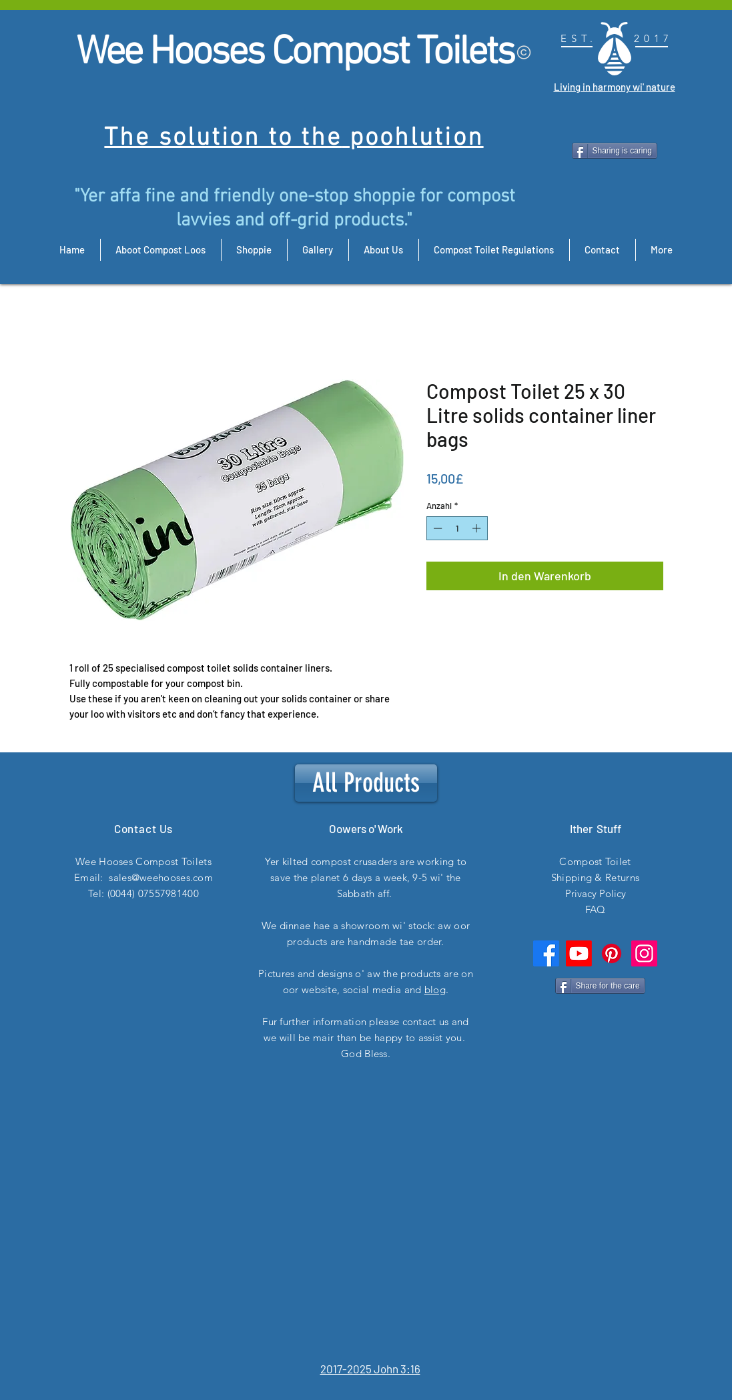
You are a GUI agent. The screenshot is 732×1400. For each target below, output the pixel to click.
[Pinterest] (612, 953)
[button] (566, 662)
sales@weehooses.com (161, 877)
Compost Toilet (595, 861)
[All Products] (366, 783)
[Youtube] (579, 953)
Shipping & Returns (595, 877)
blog (435, 989)
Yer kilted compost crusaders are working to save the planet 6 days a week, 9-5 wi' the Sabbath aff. (366, 877)
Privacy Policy (595, 893)
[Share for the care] (600, 986)
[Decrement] (436, 528)
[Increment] (478, 528)
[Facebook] (546, 953)
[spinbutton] (457, 528)
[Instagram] (644, 953)
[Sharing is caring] (614, 151)
